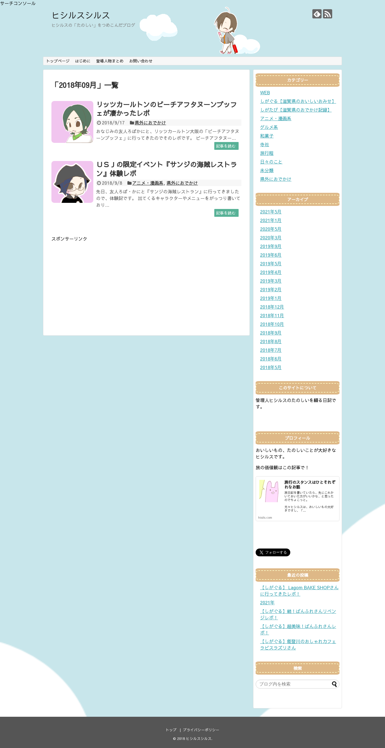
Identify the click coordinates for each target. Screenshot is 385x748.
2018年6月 (271, 358)
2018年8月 (271, 341)
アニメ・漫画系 (147, 183)
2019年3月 (271, 281)
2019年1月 (271, 298)
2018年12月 (272, 307)
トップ (171, 729)
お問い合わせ (141, 61)
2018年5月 (271, 367)
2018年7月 (271, 350)
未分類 (267, 170)
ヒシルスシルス (80, 15)
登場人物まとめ (109, 61)
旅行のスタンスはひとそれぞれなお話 (309, 484)
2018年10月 (272, 324)
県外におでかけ (150, 122)
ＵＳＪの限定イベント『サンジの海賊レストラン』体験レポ (166, 169)
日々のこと (271, 161)
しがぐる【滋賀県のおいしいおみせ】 (298, 101)
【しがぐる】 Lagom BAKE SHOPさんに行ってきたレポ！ (299, 590)
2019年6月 (271, 255)
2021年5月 (271, 211)
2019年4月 (271, 272)
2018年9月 (271, 332)
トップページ (58, 61)
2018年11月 (272, 315)
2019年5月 (271, 263)
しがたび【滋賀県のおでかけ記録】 (296, 110)
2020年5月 (271, 229)
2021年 (267, 602)
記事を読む (226, 146)
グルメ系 (269, 127)
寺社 (264, 144)
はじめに (83, 61)
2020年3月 (271, 237)
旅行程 (267, 153)
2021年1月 (271, 220)
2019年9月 (271, 246)
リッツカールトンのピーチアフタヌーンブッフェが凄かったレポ (166, 109)
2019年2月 (271, 289)
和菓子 (267, 136)
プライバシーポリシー (201, 729)
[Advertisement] (98, 281)
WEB (265, 92)
